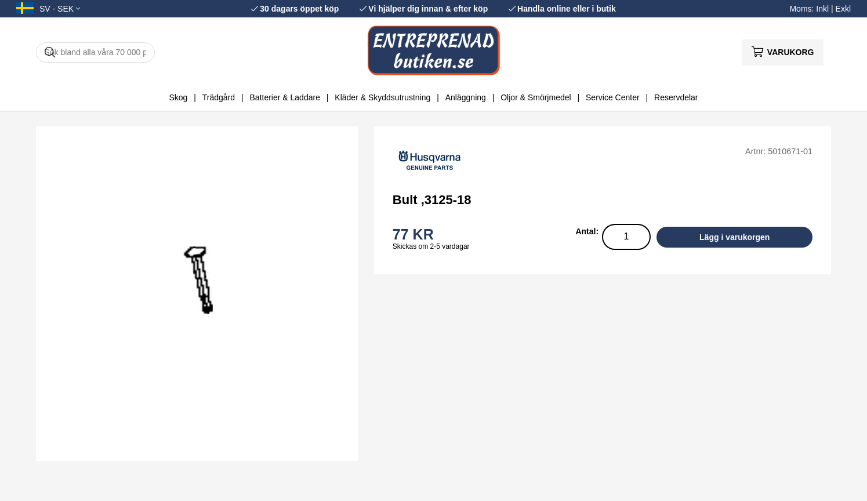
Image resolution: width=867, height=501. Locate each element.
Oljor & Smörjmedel (535, 97)
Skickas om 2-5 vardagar (431, 246)
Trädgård (218, 97)
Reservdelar (676, 97)
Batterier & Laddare (285, 97)
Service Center (613, 97)
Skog (178, 97)
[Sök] (95, 52)
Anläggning (465, 97)
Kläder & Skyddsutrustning (382, 97)
